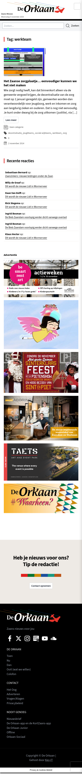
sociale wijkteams (44, 133)
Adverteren (13, 696)
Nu (8, 663)
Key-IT (49, 762)
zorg (66, 133)
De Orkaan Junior (17, 730)
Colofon (12, 676)
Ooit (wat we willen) (19, 672)
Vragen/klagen (16, 701)
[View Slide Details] (41, 280)
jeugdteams (28, 133)
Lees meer (11, 120)
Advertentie (10, 257)
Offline (11, 734)
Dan (9, 667)
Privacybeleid (15, 705)
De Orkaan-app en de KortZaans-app (29, 725)
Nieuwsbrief (14, 721)
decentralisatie (15, 133)
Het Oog (12, 692)
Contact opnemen (41, 588)
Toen (10, 658)
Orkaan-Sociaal (16, 738)
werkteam (58, 133)
